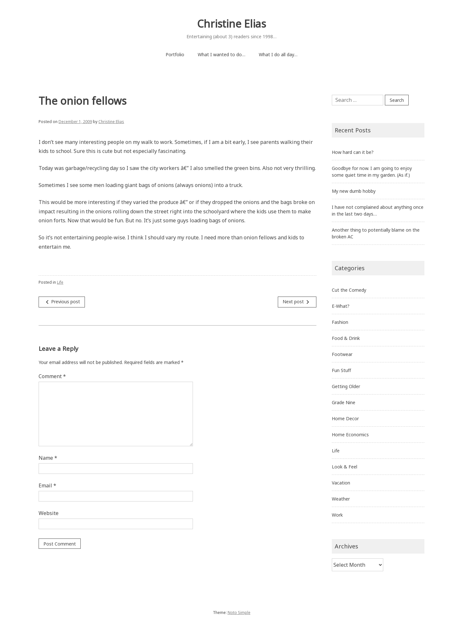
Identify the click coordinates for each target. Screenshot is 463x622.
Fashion (340, 322)
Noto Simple (239, 612)
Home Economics (350, 434)
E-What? (341, 306)
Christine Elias (231, 24)
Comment (52, 376)
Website (49, 513)
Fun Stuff (341, 370)
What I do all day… (278, 54)
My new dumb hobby (354, 191)
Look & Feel (344, 467)
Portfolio (175, 54)
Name (48, 457)
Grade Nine (343, 402)
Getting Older (346, 386)
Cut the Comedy (349, 290)
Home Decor (345, 418)
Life (60, 282)
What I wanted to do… (221, 54)
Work (337, 515)
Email (47, 485)
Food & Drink (346, 338)
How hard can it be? (353, 152)
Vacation (341, 483)
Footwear (342, 354)
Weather (341, 499)
